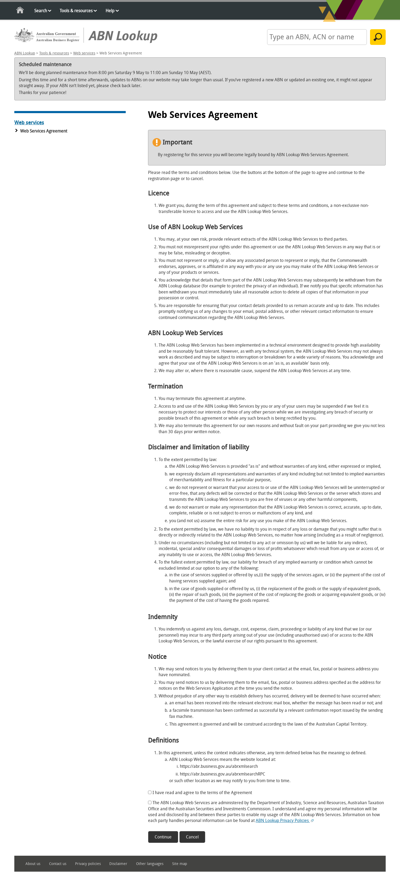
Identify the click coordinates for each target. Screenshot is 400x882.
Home (20, 11)
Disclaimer (118, 864)
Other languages (149, 864)
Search (40, 10)
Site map (179, 864)
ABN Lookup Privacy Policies (285, 820)
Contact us (57, 864)
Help (110, 10)
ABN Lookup (24, 53)
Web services (84, 53)
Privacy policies (88, 864)
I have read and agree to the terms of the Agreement (202, 792)
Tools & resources (76, 10)
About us (32, 864)
